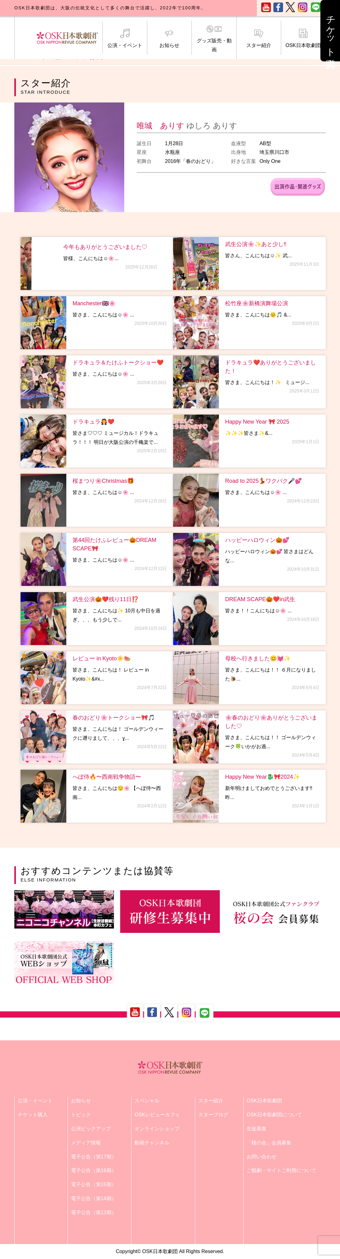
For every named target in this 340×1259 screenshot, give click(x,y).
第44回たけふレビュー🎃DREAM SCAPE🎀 (114, 544)
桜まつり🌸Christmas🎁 (103, 481)
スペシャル (147, 1100)
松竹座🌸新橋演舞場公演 (256, 303)
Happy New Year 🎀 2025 (257, 422)
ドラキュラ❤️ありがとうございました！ (270, 366)
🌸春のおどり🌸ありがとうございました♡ (271, 722)
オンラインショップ (157, 1128)
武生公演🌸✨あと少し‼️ (255, 244)
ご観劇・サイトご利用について (281, 1170)
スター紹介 (258, 38)
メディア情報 (86, 1142)
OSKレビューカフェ (157, 1114)
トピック (81, 1114)
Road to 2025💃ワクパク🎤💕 (263, 481)
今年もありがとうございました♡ (105, 247)
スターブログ (213, 1114)
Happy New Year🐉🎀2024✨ (262, 777)
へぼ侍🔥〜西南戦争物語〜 (107, 777)
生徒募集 (257, 1128)
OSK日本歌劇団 (303, 38)
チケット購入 (33, 1114)
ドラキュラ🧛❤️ (93, 422)
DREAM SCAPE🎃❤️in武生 (260, 599)
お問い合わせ (261, 1156)
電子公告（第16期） (93, 1170)
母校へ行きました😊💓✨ (257, 658)
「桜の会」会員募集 (269, 1142)
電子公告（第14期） (93, 1198)
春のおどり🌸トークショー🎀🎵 (114, 718)
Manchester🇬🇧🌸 (94, 303)
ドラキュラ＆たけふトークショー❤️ (118, 362)
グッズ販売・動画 (214, 38)
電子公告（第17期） (93, 1156)
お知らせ (169, 38)
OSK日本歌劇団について (274, 1114)
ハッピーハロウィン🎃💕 (257, 540)
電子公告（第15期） (93, 1184)
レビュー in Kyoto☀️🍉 (101, 658)
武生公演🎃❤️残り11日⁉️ (106, 599)
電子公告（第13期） (93, 1212)
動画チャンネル (152, 1142)
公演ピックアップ (91, 1128)
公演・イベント (124, 38)
